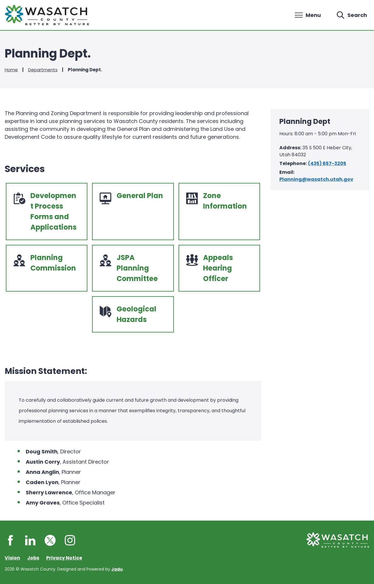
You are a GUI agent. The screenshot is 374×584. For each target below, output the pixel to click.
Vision (12, 557)
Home (11, 70)
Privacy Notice (64, 557)
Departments (43, 70)
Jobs (33, 557)
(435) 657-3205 (327, 163)
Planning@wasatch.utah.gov (316, 179)
